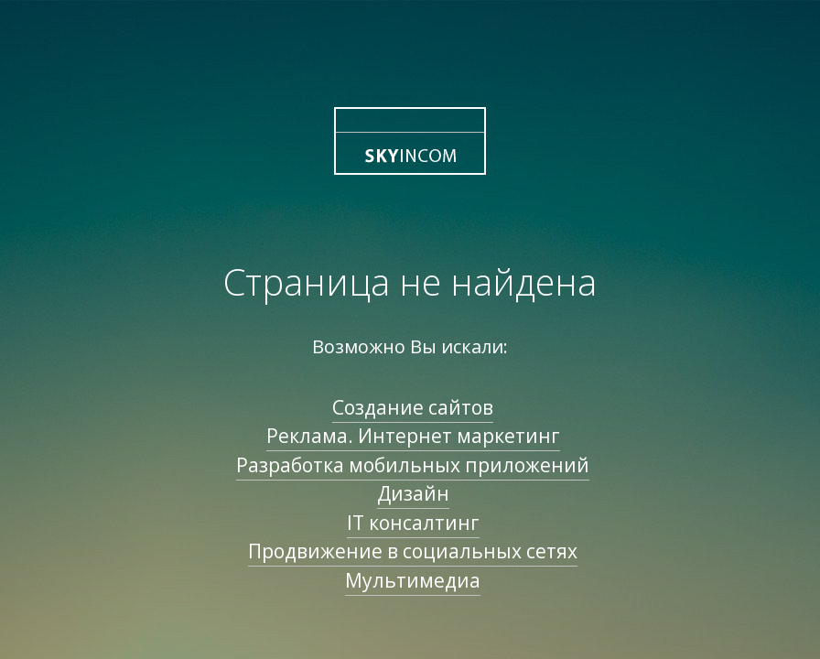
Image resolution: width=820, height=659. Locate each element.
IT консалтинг (413, 522)
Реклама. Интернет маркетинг (413, 435)
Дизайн (413, 493)
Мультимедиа (412, 580)
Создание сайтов (412, 407)
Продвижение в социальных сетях (412, 551)
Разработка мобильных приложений (412, 465)
